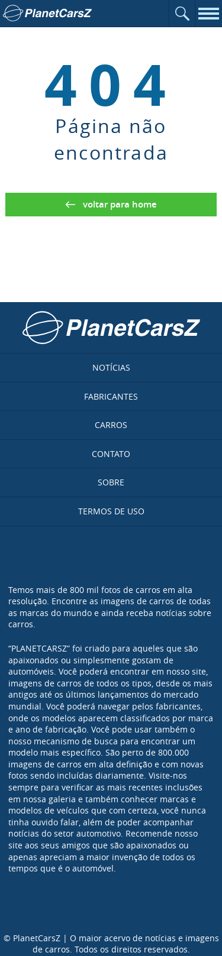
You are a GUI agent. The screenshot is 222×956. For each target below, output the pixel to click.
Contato (111, 453)
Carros (111, 424)
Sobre (111, 482)
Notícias (111, 367)
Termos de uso (111, 511)
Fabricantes (111, 396)
